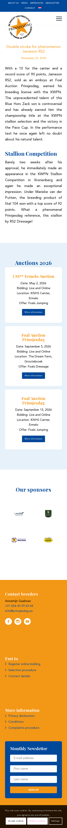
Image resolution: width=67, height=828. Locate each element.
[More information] (33, 312)
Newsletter (52, 3)
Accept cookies (16, 821)
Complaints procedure (23, 727)
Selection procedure (22, 670)
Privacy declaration (21, 715)
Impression (36, 3)
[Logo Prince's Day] (28, 27)
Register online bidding (24, 664)
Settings (55, 821)
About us (13, 3)
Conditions (16, 721)
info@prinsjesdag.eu (19, 611)
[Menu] (57, 18)
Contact (30, 8)
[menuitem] (13, 3)
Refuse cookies (37, 821)
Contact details (19, 676)
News (24, 3)
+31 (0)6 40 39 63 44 (19, 606)
